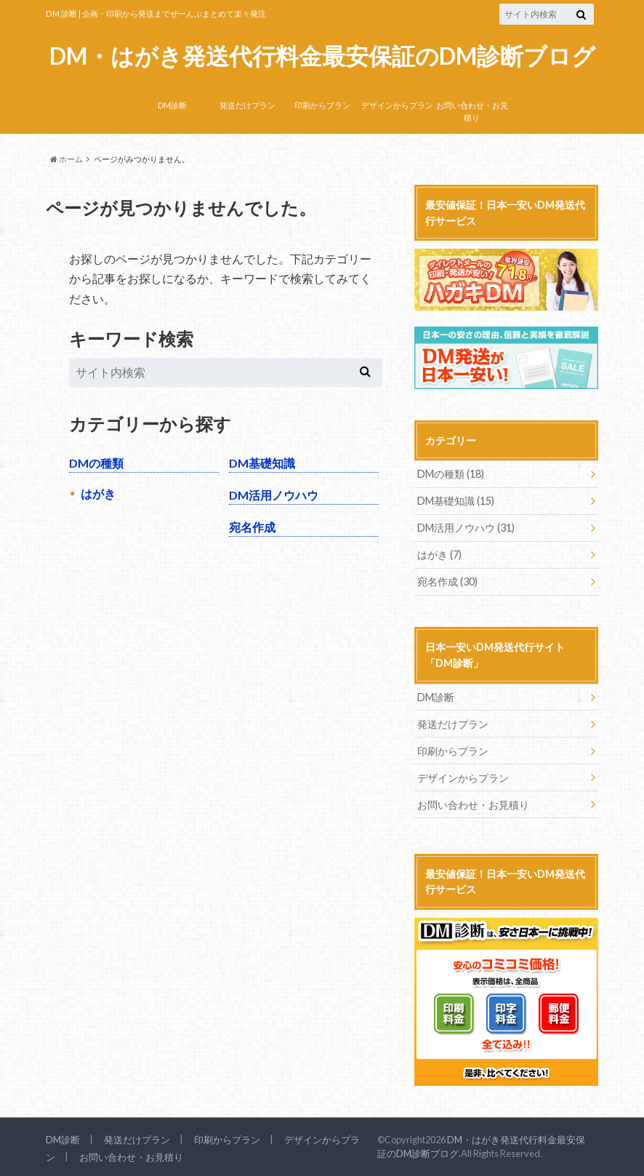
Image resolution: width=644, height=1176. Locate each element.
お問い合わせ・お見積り (472, 111)
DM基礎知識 (262, 463)
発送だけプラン (247, 105)
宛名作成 (252, 527)
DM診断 (172, 105)
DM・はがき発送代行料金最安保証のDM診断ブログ (322, 56)
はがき (98, 493)
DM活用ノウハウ (273, 495)
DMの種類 (96, 463)
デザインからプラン (397, 105)
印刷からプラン (322, 105)
